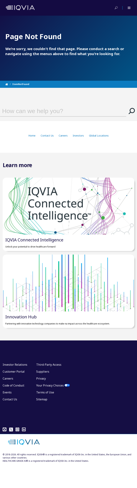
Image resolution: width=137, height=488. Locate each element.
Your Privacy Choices (50, 408)
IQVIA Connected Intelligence (34, 251)
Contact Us (47, 135)
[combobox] (58, 111)
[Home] (8, 84)
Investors (78, 135)
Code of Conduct (13, 408)
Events (7, 415)
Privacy (41, 401)
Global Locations (99, 135)
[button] (131, 111)
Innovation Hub (21, 339)
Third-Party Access (48, 387)
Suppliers (42, 394)
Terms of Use (45, 415)
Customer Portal (14, 394)
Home (31, 135)
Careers (63, 135)
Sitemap (41, 422)
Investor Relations (15, 387)
